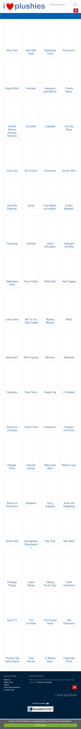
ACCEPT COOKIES (40, 725)
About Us (7, 680)
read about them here (40, 721)
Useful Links (8, 682)
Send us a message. (44, 682)
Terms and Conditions (12, 687)
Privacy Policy (9, 690)
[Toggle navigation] (5, 16)
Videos (6, 685)
